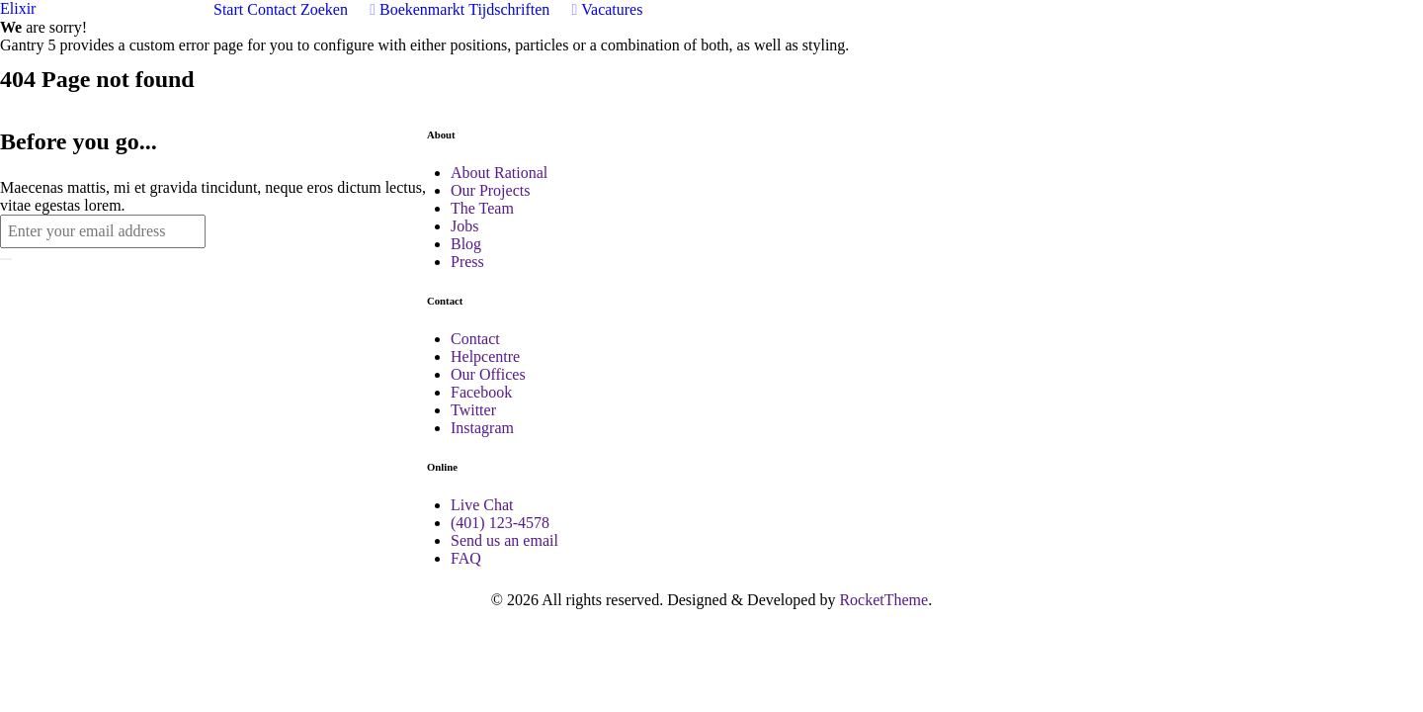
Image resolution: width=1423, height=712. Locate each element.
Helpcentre (485, 356)
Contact (475, 338)
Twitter (473, 409)
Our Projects (490, 190)
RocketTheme (883, 599)
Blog (466, 243)
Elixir (18, 8)
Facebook (481, 392)
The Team (482, 208)
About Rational (499, 172)
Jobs (464, 226)
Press (467, 261)
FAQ (466, 558)
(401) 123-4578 (500, 522)
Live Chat (482, 504)
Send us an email (504, 540)
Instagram (482, 427)
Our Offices (488, 374)
